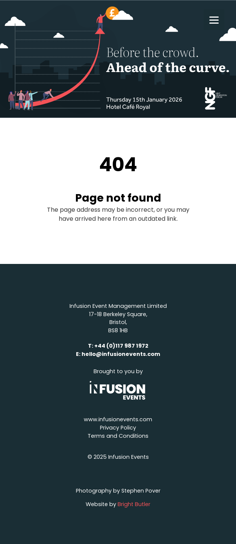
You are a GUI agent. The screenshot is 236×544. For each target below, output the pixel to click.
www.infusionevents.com (118, 419)
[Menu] (214, 19)
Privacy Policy (118, 427)
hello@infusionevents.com (121, 354)
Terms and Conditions (118, 436)
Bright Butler (134, 504)
